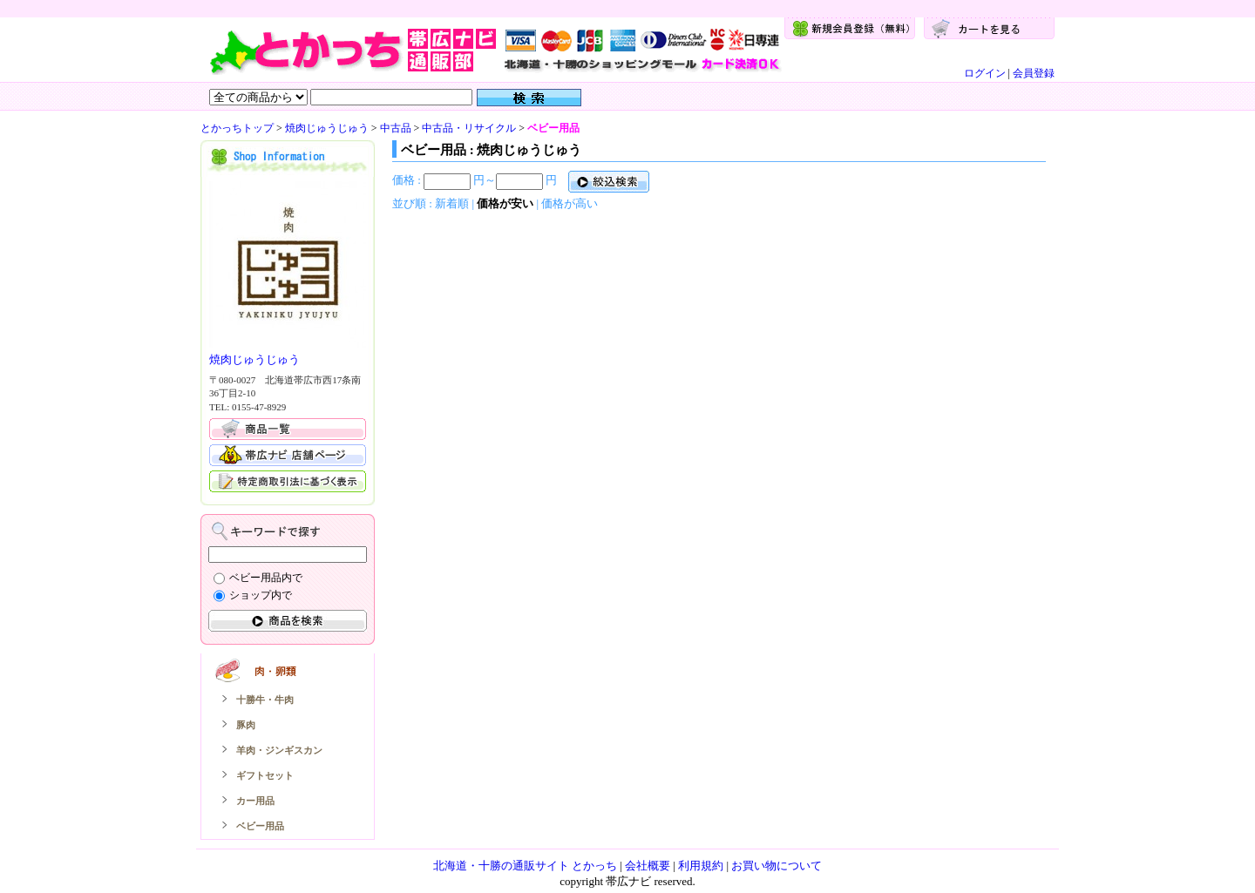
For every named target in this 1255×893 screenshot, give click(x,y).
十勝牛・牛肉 (265, 699)
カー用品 (255, 800)
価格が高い (569, 203)
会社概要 (647, 865)
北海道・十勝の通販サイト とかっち (525, 865)
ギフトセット (265, 775)
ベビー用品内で (265, 577)
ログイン (985, 73)
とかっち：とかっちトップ (494, 49)
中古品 (395, 128)
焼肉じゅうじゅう (327, 128)
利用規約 (700, 865)
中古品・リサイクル (469, 128)
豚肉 (245, 725)
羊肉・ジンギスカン (279, 750)
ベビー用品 (260, 826)
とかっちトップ (237, 128)
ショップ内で (260, 595)
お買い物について (776, 865)
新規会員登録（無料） (849, 28)
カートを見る (989, 28)
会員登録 (1034, 73)
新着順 (452, 203)
